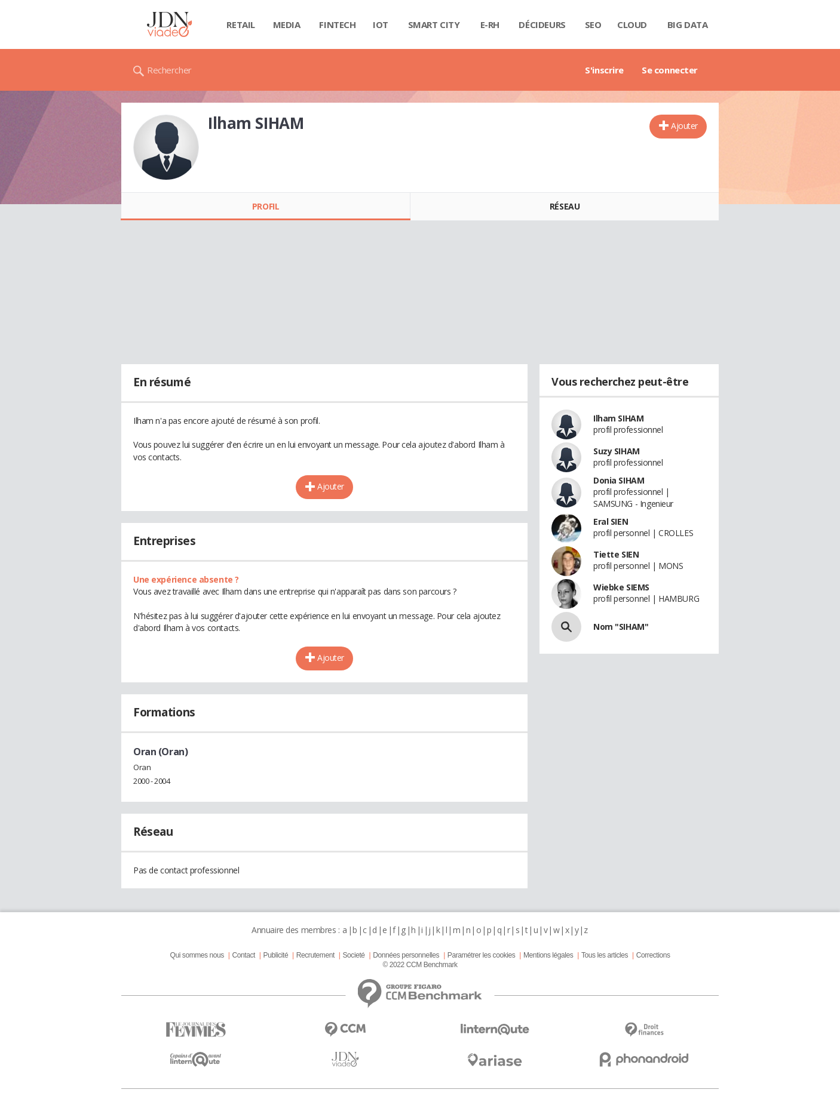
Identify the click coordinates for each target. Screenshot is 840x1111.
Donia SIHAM (618, 480)
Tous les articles (604, 955)
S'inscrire (604, 70)
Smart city (434, 24)
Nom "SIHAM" (620, 626)
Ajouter (684, 125)
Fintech (337, 24)
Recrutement (315, 955)
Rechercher (169, 70)
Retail (240, 24)
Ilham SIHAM (618, 418)
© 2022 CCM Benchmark (419, 965)
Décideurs (542, 24)
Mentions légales (548, 955)
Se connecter (670, 70)
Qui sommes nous (196, 955)
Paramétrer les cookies (481, 955)
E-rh (489, 24)
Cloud (632, 24)
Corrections (653, 955)
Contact (243, 955)
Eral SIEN (610, 521)
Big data (687, 24)
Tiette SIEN (616, 554)
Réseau (565, 206)
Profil (265, 206)
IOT (380, 24)
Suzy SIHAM (616, 451)
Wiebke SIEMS (621, 587)
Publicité (276, 955)
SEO (593, 24)
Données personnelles (406, 955)
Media (287, 24)
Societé (353, 955)
